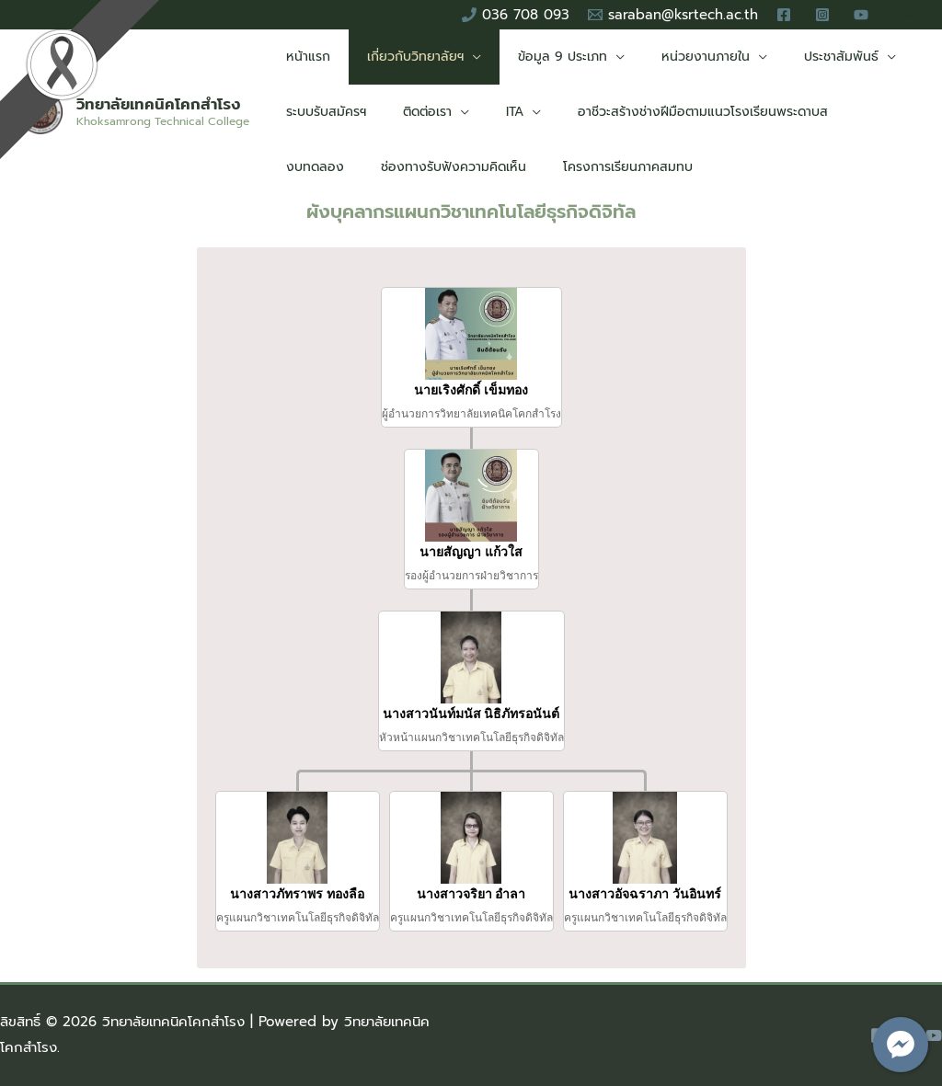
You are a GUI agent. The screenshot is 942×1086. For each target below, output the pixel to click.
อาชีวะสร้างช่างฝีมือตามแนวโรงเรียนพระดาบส (664, 111)
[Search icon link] (910, 14)
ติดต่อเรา (410, 111)
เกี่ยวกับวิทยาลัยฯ (398, 56)
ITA (487, 111)
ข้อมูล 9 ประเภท (535, 56)
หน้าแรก (303, 56)
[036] (515, 14)
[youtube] (863, 14)
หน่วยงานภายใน (667, 56)
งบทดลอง (844, 111)
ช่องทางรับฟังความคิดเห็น (353, 167)
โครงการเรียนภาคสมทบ (516, 167)
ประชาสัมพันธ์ (791, 56)
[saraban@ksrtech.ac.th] (673, 14)
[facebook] (786, 14)
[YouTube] (933, 1035)
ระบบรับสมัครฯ (321, 111)
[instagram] (825, 14)
